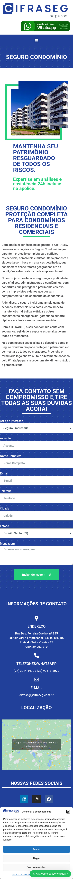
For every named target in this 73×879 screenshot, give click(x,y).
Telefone (5, 491)
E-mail (4, 473)
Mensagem (7, 543)
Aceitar (36, 849)
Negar (36, 858)
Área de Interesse (11, 421)
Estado (4, 526)
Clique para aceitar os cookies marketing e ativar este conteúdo (36, 744)
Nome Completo (10, 456)
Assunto (5, 438)
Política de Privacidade (23, 874)
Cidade (4, 508)
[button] (68, 811)
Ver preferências (36, 867)
